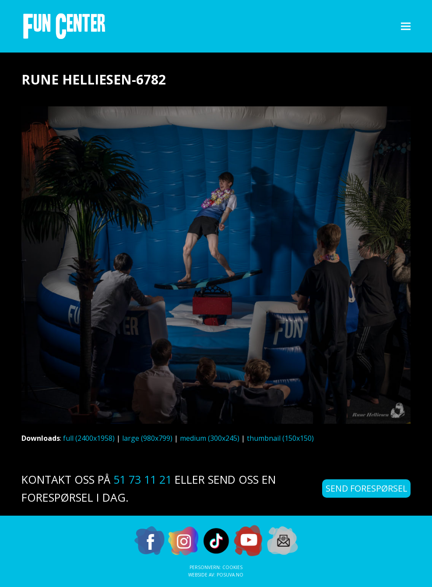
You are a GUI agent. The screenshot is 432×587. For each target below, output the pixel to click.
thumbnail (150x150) (280, 438)
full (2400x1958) (89, 438)
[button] (406, 26)
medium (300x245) (209, 438)
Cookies (232, 567)
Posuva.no (230, 575)
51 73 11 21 (142, 479)
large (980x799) (147, 438)
